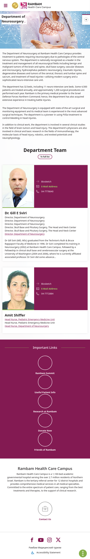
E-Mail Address (49, 186)
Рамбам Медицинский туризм (45, 547)
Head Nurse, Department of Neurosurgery (27, 326)
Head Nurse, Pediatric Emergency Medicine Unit (30, 319)
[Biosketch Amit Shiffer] (18, 288)
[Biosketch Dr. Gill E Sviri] (18, 185)
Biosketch (46, 181)
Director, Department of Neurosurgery (25, 233)
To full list (45, 156)
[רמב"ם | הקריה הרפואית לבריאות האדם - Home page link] (35, 5)
